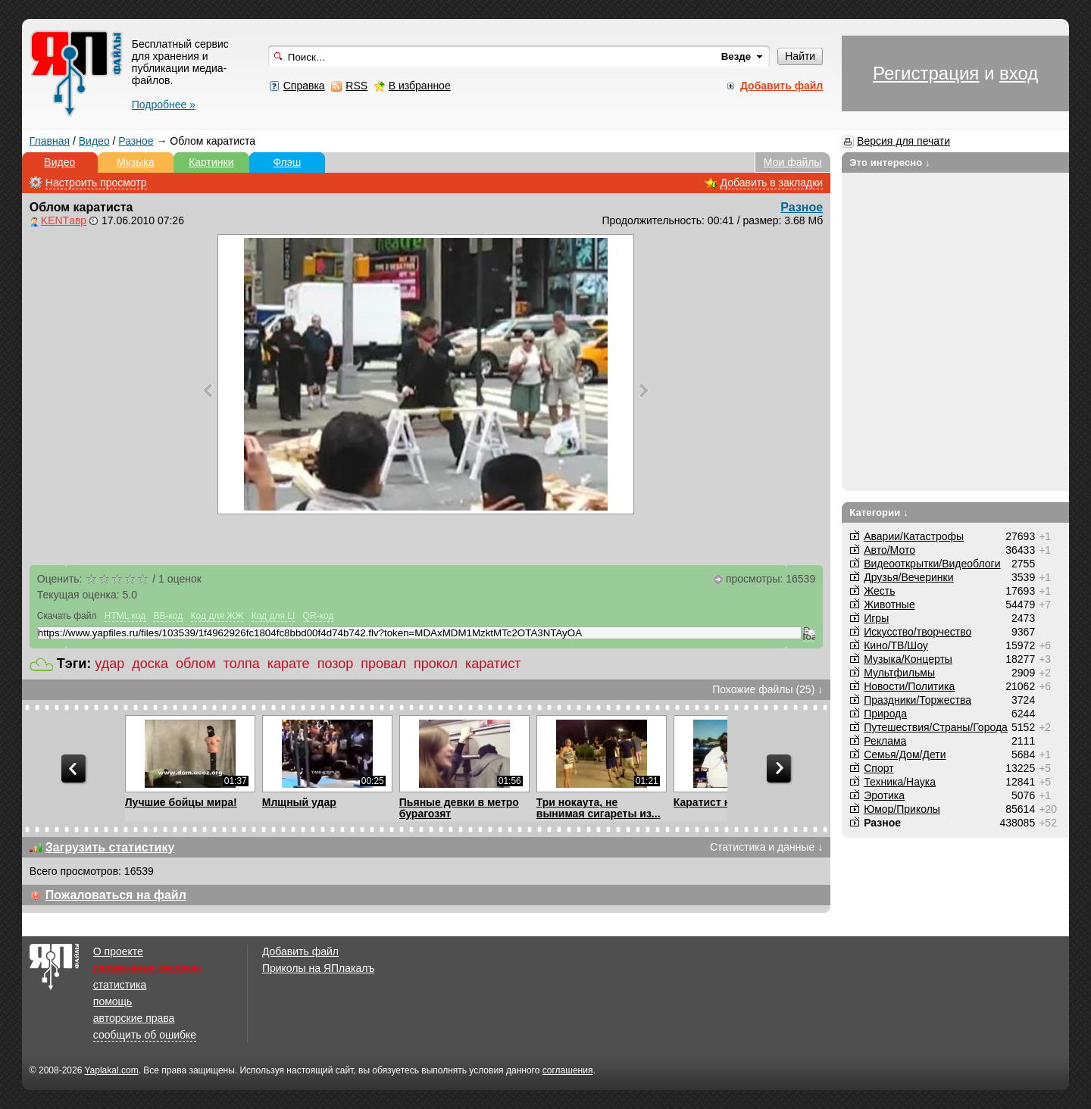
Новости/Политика (909, 686)
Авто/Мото (889, 550)
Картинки (211, 162)
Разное (135, 141)
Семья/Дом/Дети (905, 754)
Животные (889, 604)
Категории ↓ (878, 512)
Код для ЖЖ (217, 616)
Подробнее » (163, 104)
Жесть (879, 591)
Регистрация (926, 73)
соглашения (567, 1070)
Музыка (136, 162)
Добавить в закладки (772, 183)
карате (288, 664)
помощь (113, 1001)
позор (335, 664)
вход (1018, 73)
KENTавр (63, 220)
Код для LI (273, 616)
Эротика (884, 795)
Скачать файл (67, 616)
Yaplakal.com (111, 1070)
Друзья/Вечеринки (908, 577)
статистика (119, 985)
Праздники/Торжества (917, 700)
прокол (436, 664)
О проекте (118, 951)
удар (109, 664)
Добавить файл (300, 951)
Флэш (287, 162)
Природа (885, 714)
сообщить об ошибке (144, 1035)
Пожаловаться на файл (115, 895)
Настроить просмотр (96, 183)
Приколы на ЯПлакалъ (318, 968)
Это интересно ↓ (889, 162)
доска (150, 664)
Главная (50, 141)
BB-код (168, 616)
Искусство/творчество (917, 632)
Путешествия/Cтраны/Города (936, 727)
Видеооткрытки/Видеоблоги (932, 564)
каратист (492, 664)
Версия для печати (903, 141)
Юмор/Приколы (902, 809)
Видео (94, 141)
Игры (876, 618)
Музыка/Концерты (908, 659)
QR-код (318, 616)
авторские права (134, 1018)
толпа (242, 664)
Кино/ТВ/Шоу (896, 645)
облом (196, 664)
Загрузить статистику (110, 847)
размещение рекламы (147, 968)
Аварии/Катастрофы (914, 536)
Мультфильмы (899, 673)
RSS (356, 86)
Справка (304, 86)
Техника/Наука (900, 782)
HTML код (125, 616)
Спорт (878, 768)
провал (383, 664)
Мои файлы (793, 162)
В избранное (420, 86)
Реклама (885, 741)
